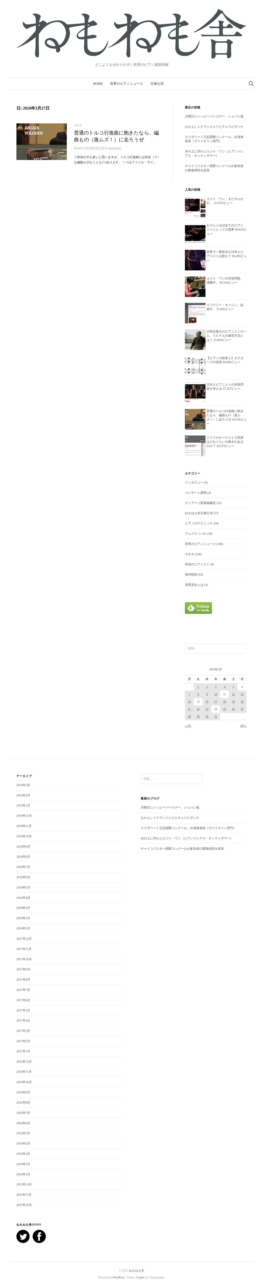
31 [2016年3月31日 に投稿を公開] (215, 716)
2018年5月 (23, 887)
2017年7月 (23, 990)
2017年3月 (23, 1030)
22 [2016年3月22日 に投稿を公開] (198, 709)
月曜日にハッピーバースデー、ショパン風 (214, 116)
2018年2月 (23, 918)
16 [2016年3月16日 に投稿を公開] (206, 701)
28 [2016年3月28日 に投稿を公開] (189, 716)
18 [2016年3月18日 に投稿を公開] (224, 701)
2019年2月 (23, 795)
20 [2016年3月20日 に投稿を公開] (242, 701)
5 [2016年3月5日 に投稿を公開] (233, 686)
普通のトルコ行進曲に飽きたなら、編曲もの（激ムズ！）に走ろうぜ (224, 415)
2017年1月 (23, 1051)
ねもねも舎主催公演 (199, 513)
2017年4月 (23, 1020)
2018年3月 (23, 907)
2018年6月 (23, 877)
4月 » (243, 725)
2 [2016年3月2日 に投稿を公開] (207, 686)
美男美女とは (194, 584)
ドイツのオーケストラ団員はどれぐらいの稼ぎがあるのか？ (224, 442)
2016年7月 (23, 1112)
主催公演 (157, 83)
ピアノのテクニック (199, 523)
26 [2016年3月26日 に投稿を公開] (233, 709)
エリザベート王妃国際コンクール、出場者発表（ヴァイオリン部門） (188, 828)
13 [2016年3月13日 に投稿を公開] (242, 694)
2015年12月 (24, 1184)
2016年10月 (24, 1082)
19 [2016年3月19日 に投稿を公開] (233, 701)
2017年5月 (23, 1010)
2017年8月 (23, 979)
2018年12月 (24, 815)
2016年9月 (23, 1092)
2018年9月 (23, 846)
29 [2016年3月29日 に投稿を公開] (198, 716)
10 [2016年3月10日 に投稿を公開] (215, 694)
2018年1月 (23, 928)
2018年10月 (24, 836)
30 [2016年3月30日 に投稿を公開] (206, 716)
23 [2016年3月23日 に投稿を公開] (206, 709)
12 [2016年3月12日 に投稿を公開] (233, 694)
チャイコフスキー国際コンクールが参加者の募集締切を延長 (182, 848)
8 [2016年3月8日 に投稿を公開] (198, 694)
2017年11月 (24, 949)
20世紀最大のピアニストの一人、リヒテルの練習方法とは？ (226, 336)
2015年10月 (24, 1205)
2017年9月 (23, 969)
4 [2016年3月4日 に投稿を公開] (224, 686)
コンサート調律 (195, 492)
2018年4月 (23, 897)
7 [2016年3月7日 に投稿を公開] (189, 694)
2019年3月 (23, 785)
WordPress (119, 1277)
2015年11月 (24, 1194)
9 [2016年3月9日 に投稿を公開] (207, 694)
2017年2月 (23, 1041)
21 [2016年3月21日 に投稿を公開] (189, 709)
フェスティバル (195, 533)
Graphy (140, 1277)
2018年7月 (23, 867)
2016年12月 (24, 1061)
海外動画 (191, 574)
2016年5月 (23, 1133)
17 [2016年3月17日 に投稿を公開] (215, 701)
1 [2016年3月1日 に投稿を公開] (198, 686)
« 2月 (188, 725)
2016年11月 (24, 1071)
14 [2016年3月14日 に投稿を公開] (189, 701)
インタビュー (194, 482)
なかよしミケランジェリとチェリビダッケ (214, 126)
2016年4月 (23, 1143)
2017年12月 (24, 938)
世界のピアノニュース (126, 83)
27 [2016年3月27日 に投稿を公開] (242, 709)
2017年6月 (23, 1000)
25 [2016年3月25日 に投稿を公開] (224, 709)
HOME (98, 83)
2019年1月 (23, 805)
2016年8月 (23, 1102)
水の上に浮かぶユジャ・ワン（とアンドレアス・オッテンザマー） (187, 838)
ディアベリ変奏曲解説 (200, 503)
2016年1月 (23, 1174)
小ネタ (78, 125)
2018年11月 (24, 826)
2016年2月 (23, 1164)
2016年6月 (23, 1123)
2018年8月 (23, 856)
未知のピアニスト (197, 564)
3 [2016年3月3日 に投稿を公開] (216, 686)
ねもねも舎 (136, 1270)
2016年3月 (23, 1153)
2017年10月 (24, 959)
